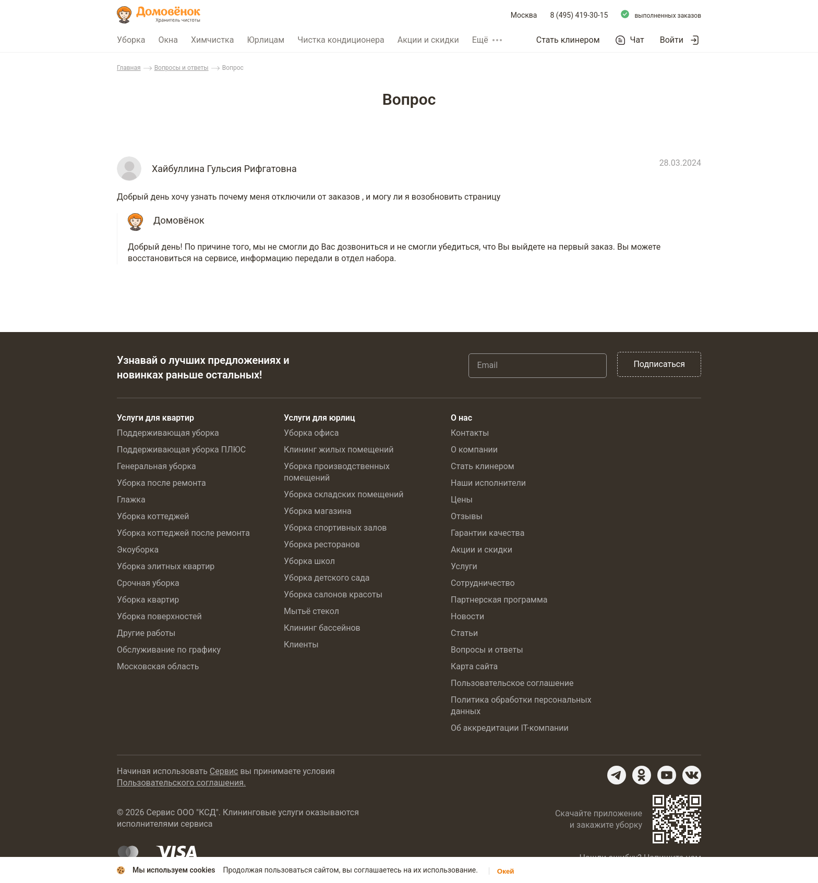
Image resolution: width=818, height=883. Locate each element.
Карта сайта (474, 666)
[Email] (537, 365)
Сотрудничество (483, 583)
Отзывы (467, 516)
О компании (474, 450)
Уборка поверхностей (159, 616)
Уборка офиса (311, 433)
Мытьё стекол (311, 611)
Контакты (470, 433)
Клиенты (301, 644)
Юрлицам (265, 40)
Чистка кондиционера (340, 40)
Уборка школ (309, 561)
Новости (467, 616)
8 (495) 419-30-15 (579, 15)
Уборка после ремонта (161, 483)
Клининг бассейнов (322, 628)
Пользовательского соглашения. (181, 783)
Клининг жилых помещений (338, 450)
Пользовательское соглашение (512, 683)
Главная (129, 67)
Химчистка (212, 40)
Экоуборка (138, 550)
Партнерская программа (499, 600)
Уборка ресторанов (322, 544)
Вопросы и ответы (181, 67)
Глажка (131, 500)
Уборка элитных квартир (165, 566)
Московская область (158, 666)
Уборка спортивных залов (335, 528)
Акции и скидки (428, 40)
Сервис (224, 771)
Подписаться (659, 364)
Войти (671, 40)
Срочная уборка (148, 583)
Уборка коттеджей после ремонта (183, 533)
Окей (505, 871)
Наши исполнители (488, 483)
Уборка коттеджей (153, 516)
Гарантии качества (487, 533)
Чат (637, 40)
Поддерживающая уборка (168, 433)
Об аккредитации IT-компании (510, 728)
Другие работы (146, 633)
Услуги (464, 566)
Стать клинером (568, 40)
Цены (462, 500)
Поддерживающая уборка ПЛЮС (181, 450)
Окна (168, 40)
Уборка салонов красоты (333, 594)
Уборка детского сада (327, 578)
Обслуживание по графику (169, 650)
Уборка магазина (318, 511)
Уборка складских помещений (343, 494)
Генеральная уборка (156, 466)
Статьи (464, 633)
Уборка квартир (148, 600)
